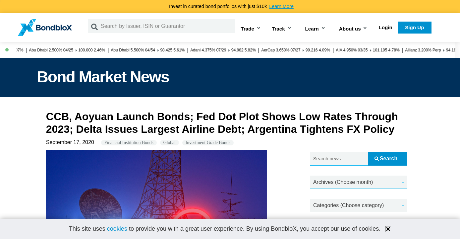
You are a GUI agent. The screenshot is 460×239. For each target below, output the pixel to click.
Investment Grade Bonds (208, 142)
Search (385, 158)
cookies (117, 228)
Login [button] (385, 27)
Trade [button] (248, 29)
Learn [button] (312, 29)
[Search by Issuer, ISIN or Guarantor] (168, 26)
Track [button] (278, 29)
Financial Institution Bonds (128, 142)
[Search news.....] (339, 159)
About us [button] (350, 29)
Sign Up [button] (414, 27)
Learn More (281, 6)
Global (169, 142)
